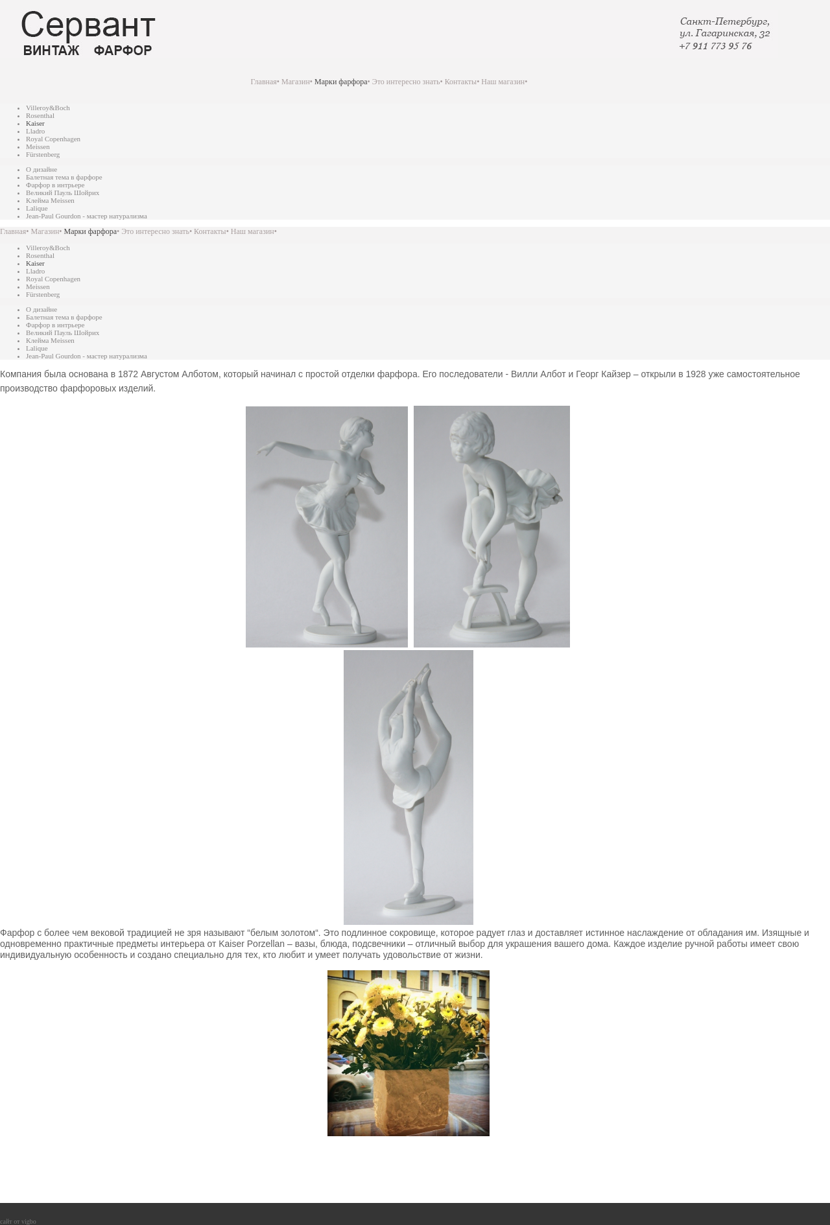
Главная (264, 81)
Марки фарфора (340, 81)
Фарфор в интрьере (55, 185)
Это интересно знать (406, 81)
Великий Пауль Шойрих (62, 192)
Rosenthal (40, 115)
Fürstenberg (43, 154)
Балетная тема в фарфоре (64, 177)
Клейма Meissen (50, 200)
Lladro (35, 131)
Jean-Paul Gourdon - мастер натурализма (86, 216)
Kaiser (35, 123)
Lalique (37, 208)
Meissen (38, 146)
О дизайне (41, 169)
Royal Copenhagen (53, 139)
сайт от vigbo (18, 1221)
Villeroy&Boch (48, 107)
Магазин (295, 81)
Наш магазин (503, 81)
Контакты (461, 81)
